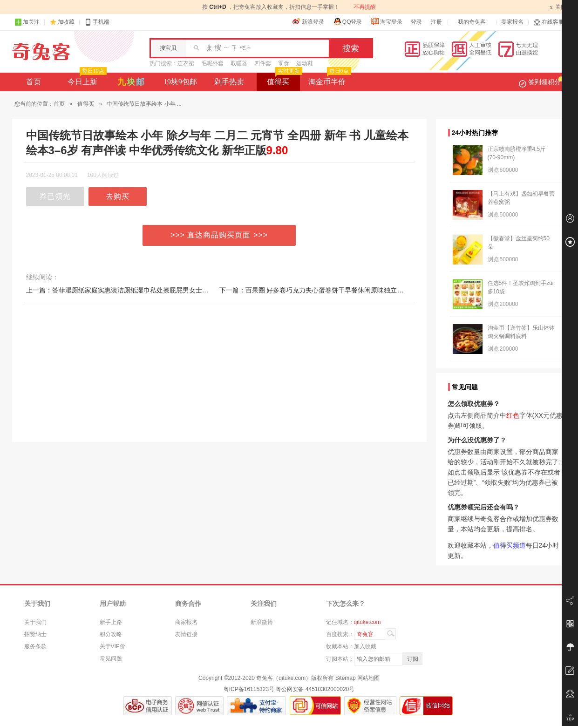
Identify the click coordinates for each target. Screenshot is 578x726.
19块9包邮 (180, 82)
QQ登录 (347, 21)
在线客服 (548, 22)
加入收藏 (365, 646)
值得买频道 (509, 545)
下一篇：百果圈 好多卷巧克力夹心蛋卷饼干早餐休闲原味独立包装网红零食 (327, 290)
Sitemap (345, 678)
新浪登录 (308, 21)
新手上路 (111, 622)
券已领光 (55, 196)
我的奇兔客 (472, 22)
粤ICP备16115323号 (249, 689)
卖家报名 (512, 22)
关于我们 (35, 622)
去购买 (117, 196)
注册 (436, 22)
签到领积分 (541, 82)
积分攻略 (111, 634)
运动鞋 (304, 63)
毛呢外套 (212, 63)
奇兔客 (41, 51)
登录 (416, 22)
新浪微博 (262, 622)
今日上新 (86, 79)
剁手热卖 (229, 82)
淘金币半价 (328, 79)
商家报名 (186, 622)
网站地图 (368, 678)
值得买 (283, 79)
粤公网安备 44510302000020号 (315, 689)
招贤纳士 (35, 634)
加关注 (27, 22)
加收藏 (66, 22)
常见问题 (111, 658)
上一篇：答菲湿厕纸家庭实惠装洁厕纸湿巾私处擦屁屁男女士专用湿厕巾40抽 (137, 290)
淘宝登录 (386, 21)
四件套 (262, 63)
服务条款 (35, 646)
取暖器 (239, 63)
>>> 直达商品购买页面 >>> (219, 235)
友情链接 (186, 634)
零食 (283, 63)
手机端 (96, 22)
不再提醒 (365, 7)
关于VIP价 (112, 646)
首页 (33, 82)
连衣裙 (185, 63)
